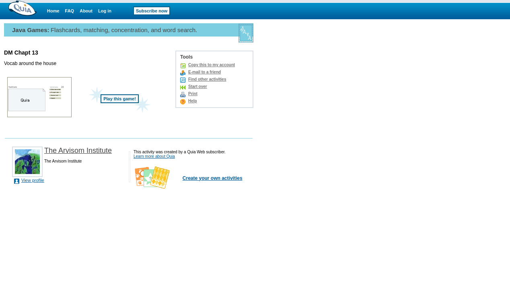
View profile (32, 180)
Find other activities (207, 79)
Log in (104, 10)
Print (192, 94)
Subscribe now (151, 10)
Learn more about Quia (154, 156)
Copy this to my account (211, 65)
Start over (197, 86)
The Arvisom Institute (78, 151)
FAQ (69, 10)
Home (53, 10)
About (86, 10)
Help (192, 101)
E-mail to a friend (204, 72)
